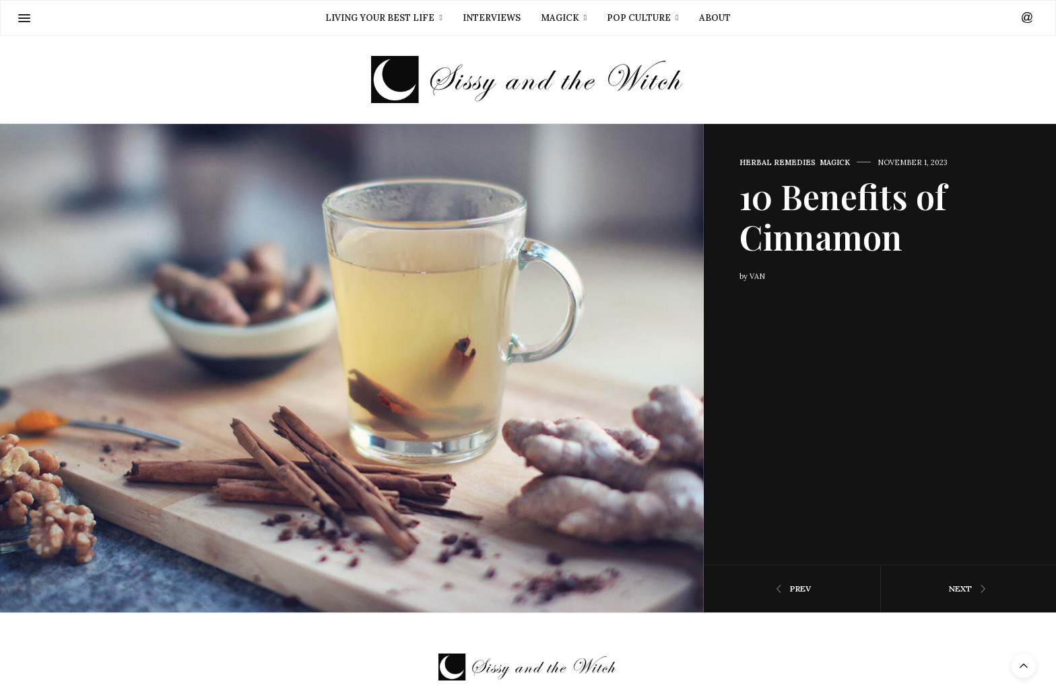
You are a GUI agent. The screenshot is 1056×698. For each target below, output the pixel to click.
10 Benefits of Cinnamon (842, 216)
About (715, 18)
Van (757, 276)
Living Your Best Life (379, 18)
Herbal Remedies (777, 162)
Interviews (492, 18)
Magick (560, 18)
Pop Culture (639, 18)
